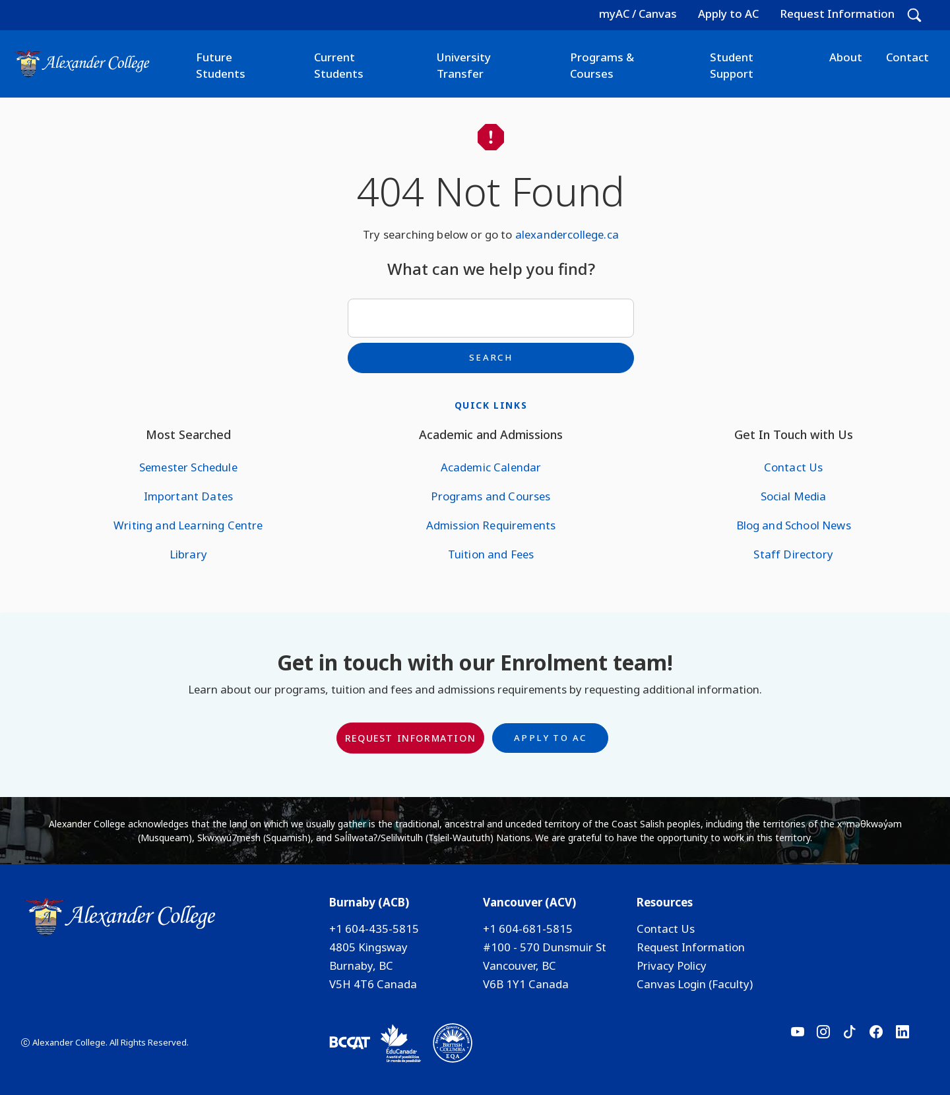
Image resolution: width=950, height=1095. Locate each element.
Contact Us (793, 467)
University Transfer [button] (464, 65)
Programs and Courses (490, 496)
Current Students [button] (339, 65)
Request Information (837, 13)
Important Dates (188, 496)
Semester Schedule (188, 467)
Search (491, 357)
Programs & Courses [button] (602, 65)
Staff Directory (793, 554)
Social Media (794, 496)
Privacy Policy (672, 965)
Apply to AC (728, 13)
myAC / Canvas (638, 13)
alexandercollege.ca (567, 234)
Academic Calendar (491, 467)
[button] (914, 15)
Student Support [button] (731, 65)
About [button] (845, 57)
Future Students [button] (220, 65)
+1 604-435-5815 (374, 928)
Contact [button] (907, 57)
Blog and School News (793, 525)
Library (188, 554)
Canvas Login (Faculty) (695, 983)
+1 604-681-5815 (528, 928)
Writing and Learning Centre (188, 525)
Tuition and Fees (491, 554)
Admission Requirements (491, 525)
